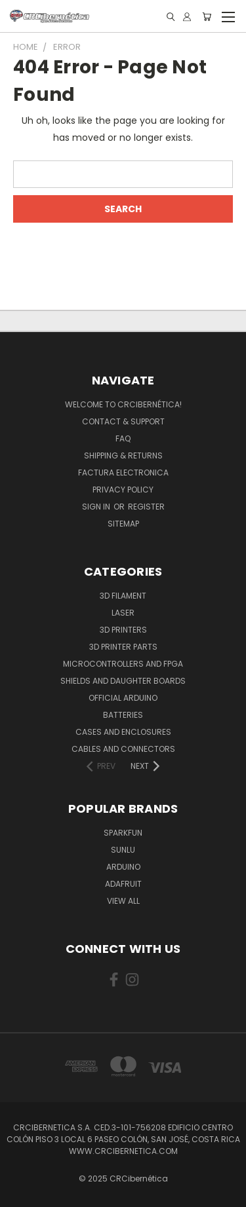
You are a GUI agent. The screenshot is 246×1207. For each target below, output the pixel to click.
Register (146, 506)
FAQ (123, 438)
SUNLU (123, 849)
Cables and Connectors (123, 748)
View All (123, 900)
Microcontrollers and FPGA (123, 663)
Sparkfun (123, 832)
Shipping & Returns (123, 455)
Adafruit (123, 883)
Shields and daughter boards (123, 680)
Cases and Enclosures (123, 731)
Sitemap (123, 523)
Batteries (123, 714)
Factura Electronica (123, 472)
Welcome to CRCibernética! (123, 404)
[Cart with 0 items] (206, 16)
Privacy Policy (123, 489)
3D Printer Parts (123, 646)
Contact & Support (123, 421)
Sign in (97, 506)
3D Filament (123, 595)
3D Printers (123, 629)
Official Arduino (123, 697)
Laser (123, 612)
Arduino (123, 866)
